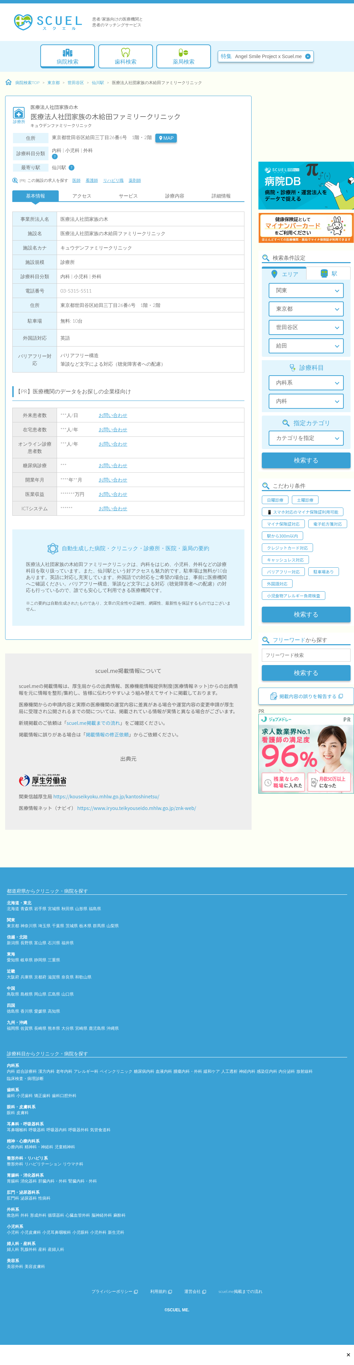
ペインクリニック (116, 1071)
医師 (76, 180)
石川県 (54, 942)
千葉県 (58, 925)
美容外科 (15, 1266)
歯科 (11, 1095)
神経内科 (247, 1071)
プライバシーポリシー (114, 1291)
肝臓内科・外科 (52, 1181)
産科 (42, 1249)
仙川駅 (98, 82)
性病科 (44, 1198)
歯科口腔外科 (64, 1095)
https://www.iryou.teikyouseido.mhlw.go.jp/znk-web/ (136, 808)
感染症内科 (267, 1071)
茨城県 (72, 925)
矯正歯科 (42, 1095)
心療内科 (15, 1146)
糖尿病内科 (144, 1071)
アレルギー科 (86, 1071)
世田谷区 (76, 82)
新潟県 (13, 942)
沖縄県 (113, 1028)
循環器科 (56, 1215)
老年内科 (64, 1071)
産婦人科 (56, 1249)
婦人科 (13, 1249)
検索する (306, 460)
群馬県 (99, 925)
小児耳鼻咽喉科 (56, 1232)
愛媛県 (40, 1011)
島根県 (26, 994)
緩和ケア (211, 1071)
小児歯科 (24, 1095)
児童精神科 (65, 1146)
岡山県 (40, 994)
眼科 (11, 1112)
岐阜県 (26, 959)
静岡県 (40, 959)
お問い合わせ (113, 415)
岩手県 (40, 908)
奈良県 (67, 976)
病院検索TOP (22, 82)
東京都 (53, 82)
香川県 (26, 1011)
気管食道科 (100, 1129)
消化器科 (28, 1181)
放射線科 (304, 1071)
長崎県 (40, 1028)
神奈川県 (28, 925)
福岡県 (13, 1028)
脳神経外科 (101, 1215)
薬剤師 (135, 180)
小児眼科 (80, 1232)
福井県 (67, 942)
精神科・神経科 (39, 1146)
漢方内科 (46, 1071)
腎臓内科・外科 (82, 1181)
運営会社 (195, 1291)
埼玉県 (44, 925)
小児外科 (98, 1232)
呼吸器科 (37, 1129)
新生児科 (116, 1232)
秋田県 (67, 908)
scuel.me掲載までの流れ (93, 722)
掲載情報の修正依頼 (107, 734)
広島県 (54, 994)
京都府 (40, 976)
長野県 (26, 942)
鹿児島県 (97, 1028)
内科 (11, 1071)
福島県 (95, 908)
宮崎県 (81, 1028)
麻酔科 (119, 1215)
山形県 (81, 908)
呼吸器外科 (78, 1129)
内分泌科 (287, 1071)
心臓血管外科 (78, 1215)
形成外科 (38, 1215)
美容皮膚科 (35, 1266)
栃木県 (85, 925)
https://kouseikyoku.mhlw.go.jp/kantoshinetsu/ (106, 796)
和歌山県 (83, 976)
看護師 (92, 180)
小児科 (13, 1232)
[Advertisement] (304, 118)
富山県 (40, 942)
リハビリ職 (113, 180)
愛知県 (13, 959)
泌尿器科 (28, 1198)
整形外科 (15, 1163)
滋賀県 (54, 976)
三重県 (54, 959)
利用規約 (161, 1291)
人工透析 (229, 1071)
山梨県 (113, 925)
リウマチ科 (73, 1163)
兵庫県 (26, 976)
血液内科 (164, 1071)
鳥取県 (13, 994)
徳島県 (13, 1011)
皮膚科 (22, 1112)
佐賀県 (26, 1028)
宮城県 (54, 908)
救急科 (13, 1215)
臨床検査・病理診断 (25, 1078)
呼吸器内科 (56, 1129)
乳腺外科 (28, 1249)
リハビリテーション (43, 1163)
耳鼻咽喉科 (17, 1129)
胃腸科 (13, 1181)
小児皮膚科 (30, 1232)
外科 (24, 1215)
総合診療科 (26, 1071)
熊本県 (54, 1028)
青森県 (26, 908)
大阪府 (13, 976)
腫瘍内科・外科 (187, 1071)
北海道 (13, 908)
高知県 (54, 1011)
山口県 (67, 994)
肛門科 (13, 1198)
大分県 (67, 1028)
